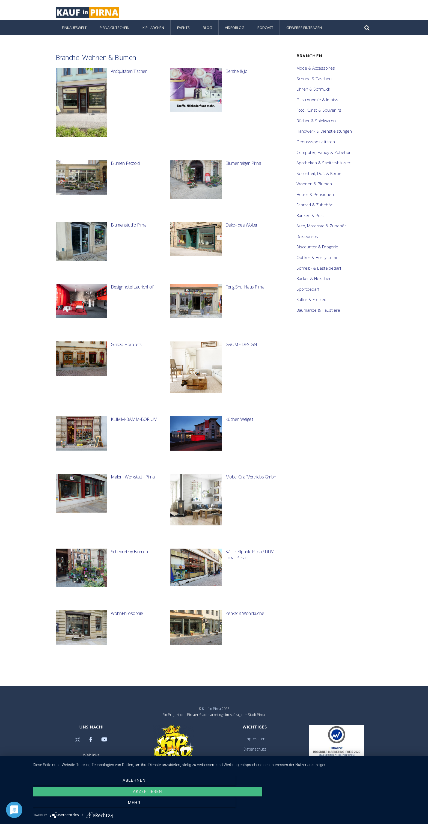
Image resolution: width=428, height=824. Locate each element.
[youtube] (104, 744)
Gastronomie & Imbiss (317, 105)
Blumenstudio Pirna (128, 231)
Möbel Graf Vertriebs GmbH (251, 483)
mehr (364, 804)
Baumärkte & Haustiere (318, 316)
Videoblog (234, 33)
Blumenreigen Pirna (243, 169)
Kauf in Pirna (211, 714)
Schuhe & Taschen (314, 84)
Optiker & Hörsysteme (317, 263)
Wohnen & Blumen (314, 189)
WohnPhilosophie (127, 619)
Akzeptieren (227, 804)
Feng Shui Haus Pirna (244, 293)
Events (183, 33)
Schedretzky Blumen (129, 557)
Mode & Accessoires (315, 73)
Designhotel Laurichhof (132, 293)
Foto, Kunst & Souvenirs (318, 115)
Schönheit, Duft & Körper (319, 179)
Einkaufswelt (74, 33)
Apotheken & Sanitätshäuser (323, 168)
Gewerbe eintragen (304, 33)
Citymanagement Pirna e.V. (91, 768)
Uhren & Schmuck (313, 94)
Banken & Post (310, 221)
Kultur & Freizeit (311, 305)
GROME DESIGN (241, 350)
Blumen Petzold (125, 169)
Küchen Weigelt (239, 425)
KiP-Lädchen (153, 33)
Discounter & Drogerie (317, 252)
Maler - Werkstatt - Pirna (133, 483)
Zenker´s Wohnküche (244, 619)
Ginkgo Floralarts (126, 350)
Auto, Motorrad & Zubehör (321, 231)
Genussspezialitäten (315, 147)
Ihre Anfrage (255, 765)
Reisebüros (307, 242)
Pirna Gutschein (114, 33)
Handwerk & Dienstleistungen (324, 136)
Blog (207, 33)
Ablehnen (91, 804)
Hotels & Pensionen (315, 200)
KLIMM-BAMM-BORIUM (134, 425)
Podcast (265, 33)
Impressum (255, 744)
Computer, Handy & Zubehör (323, 157)
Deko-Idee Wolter (241, 231)
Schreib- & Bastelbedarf (318, 273)
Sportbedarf (307, 294)
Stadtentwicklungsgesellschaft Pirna (91, 775)
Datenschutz (254, 754)
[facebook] (90, 744)
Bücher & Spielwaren (316, 126)
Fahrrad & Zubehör (314, 210)
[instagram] (77, 744)
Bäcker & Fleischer (313, 284)
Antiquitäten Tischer (129, 77)
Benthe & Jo (236, 77)
